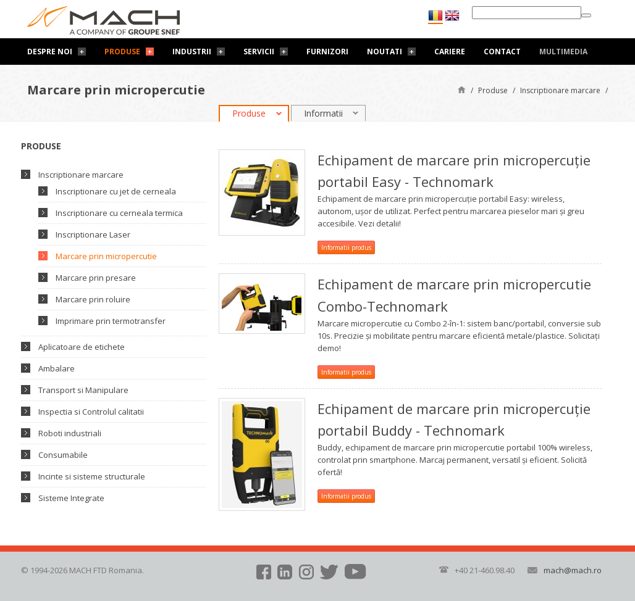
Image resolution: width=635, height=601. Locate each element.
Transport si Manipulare (83, 390)
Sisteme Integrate (71, 498)
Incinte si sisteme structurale (91, 476)
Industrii (191, 51)
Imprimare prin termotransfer (111, 320)
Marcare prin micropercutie (106, 256)
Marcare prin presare (96, 277)
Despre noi (49, 51)
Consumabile (63, 454)
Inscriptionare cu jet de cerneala (116, 191)
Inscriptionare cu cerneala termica (119, 212)
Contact (502, 51)
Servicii (258, 51)
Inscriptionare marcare (560, 90)
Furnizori (327, 51)
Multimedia (563, 51)
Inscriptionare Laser (93, 234)
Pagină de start (462, 89)
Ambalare (56, 368)
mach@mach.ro (573, 570)
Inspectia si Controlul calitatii (91, 411)
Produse (122, 51)
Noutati (384, 51)
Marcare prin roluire (93, 299)
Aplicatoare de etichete (81, 346)
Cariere (449, 51)
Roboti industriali (69, 433)
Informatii (323, 113)
